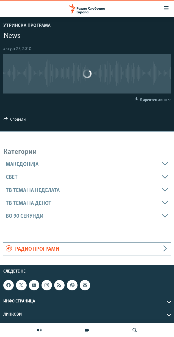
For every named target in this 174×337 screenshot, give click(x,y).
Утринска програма (27, 25)
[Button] (15, 120)
